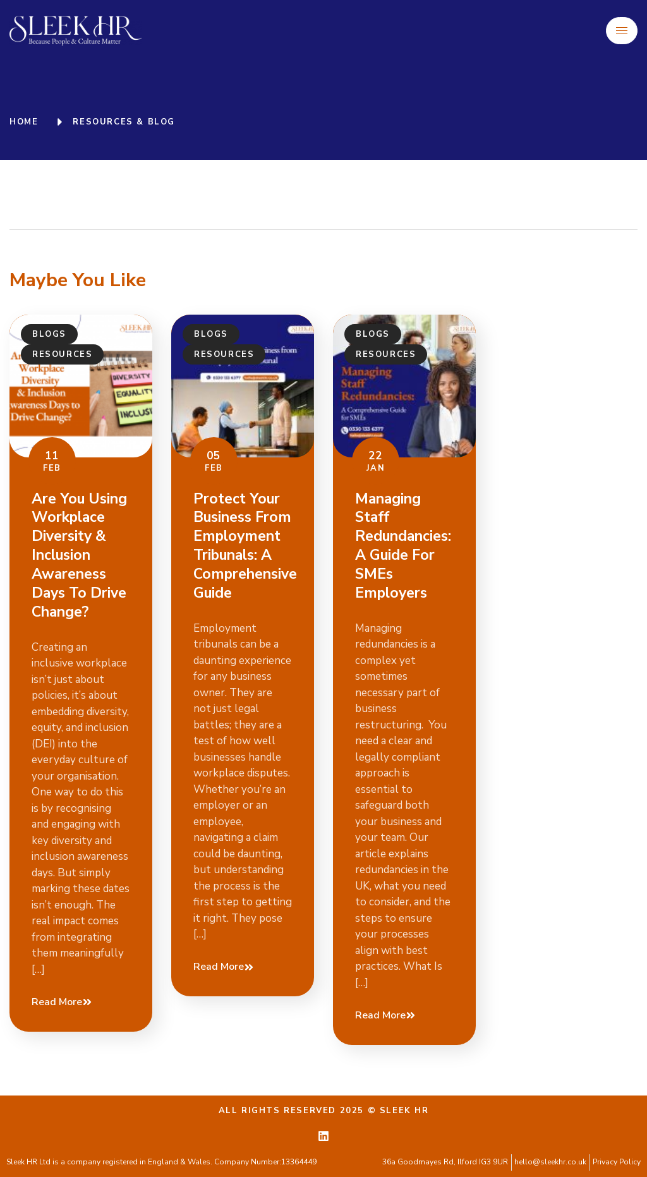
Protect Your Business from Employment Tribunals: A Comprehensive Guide (245, 546)
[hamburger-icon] (622, 30)
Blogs (49, 334)
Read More (62, 1002)
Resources (62, 354)
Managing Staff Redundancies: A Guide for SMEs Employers (403, 546)
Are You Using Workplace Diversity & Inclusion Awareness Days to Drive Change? (79, 555)
